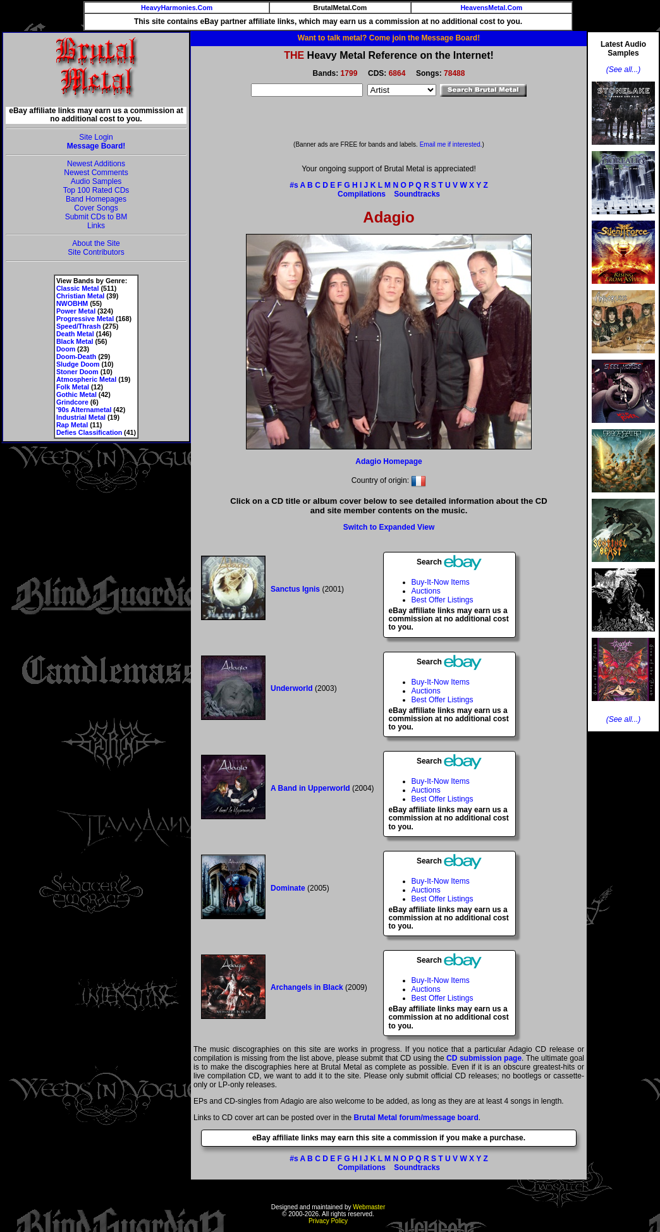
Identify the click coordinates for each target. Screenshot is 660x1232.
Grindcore (72, 402)
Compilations (362, 194)
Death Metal (75, 334)
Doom (65, 349)
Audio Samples (96, 181)
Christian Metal (80, 296)
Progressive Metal (85, 318)
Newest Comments (96, 172)
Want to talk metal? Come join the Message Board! (389, 38)
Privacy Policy (328, 1220)
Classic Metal (77, 288)
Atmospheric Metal (86, 379)
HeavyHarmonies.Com (176, 7)
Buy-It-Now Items (441, 582)
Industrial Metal (81, 417)
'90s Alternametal (83, 409)
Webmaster (369, 1207)
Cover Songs (96, 208)
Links (96, 225)
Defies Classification (89, 432)
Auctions (426, 591)
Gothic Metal (76, 394)
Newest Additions (96, 163)
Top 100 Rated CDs (96, 190)
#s (294, 185)
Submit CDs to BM (96, 216)
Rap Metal (72, 425)
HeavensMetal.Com (491, 7)
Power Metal (75, 311)
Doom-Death (76, 356)
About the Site (95, 243)
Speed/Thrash (78, 326)
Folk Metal (72, 387)
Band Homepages (96, 199)
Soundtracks (417, 194)
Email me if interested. (451, 144)
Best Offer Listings (443, 599)
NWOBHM (72, 303)
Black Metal (75, 341)
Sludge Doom (78, 364)
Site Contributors (96, 252)
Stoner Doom (77, 371)
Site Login (96, 137)
